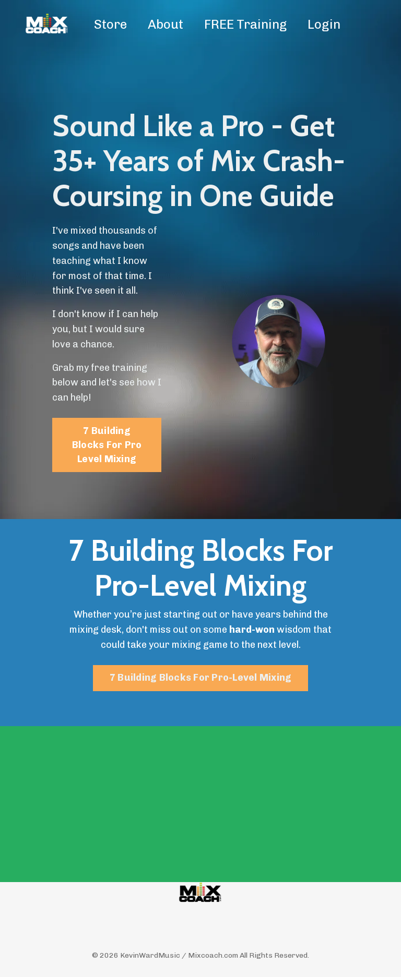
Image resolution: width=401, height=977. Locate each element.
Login (324, 24)
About (165, 24)
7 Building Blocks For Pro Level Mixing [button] (107, 445)
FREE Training (245, 24)
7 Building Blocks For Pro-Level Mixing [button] (201, 677)
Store (110, 24)
